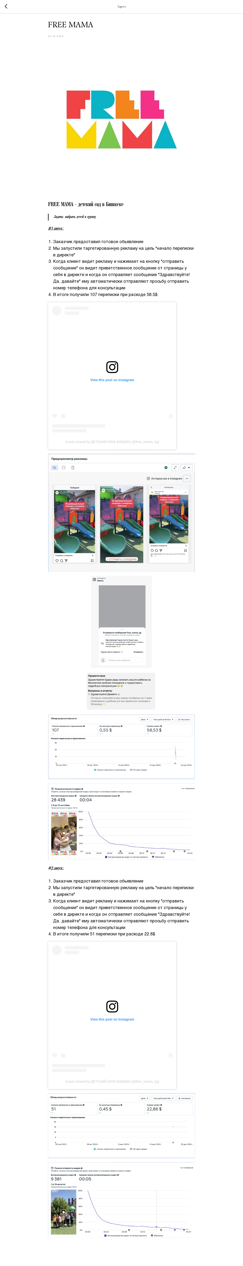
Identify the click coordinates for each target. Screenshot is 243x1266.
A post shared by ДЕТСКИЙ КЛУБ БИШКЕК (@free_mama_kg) (112, 443)
